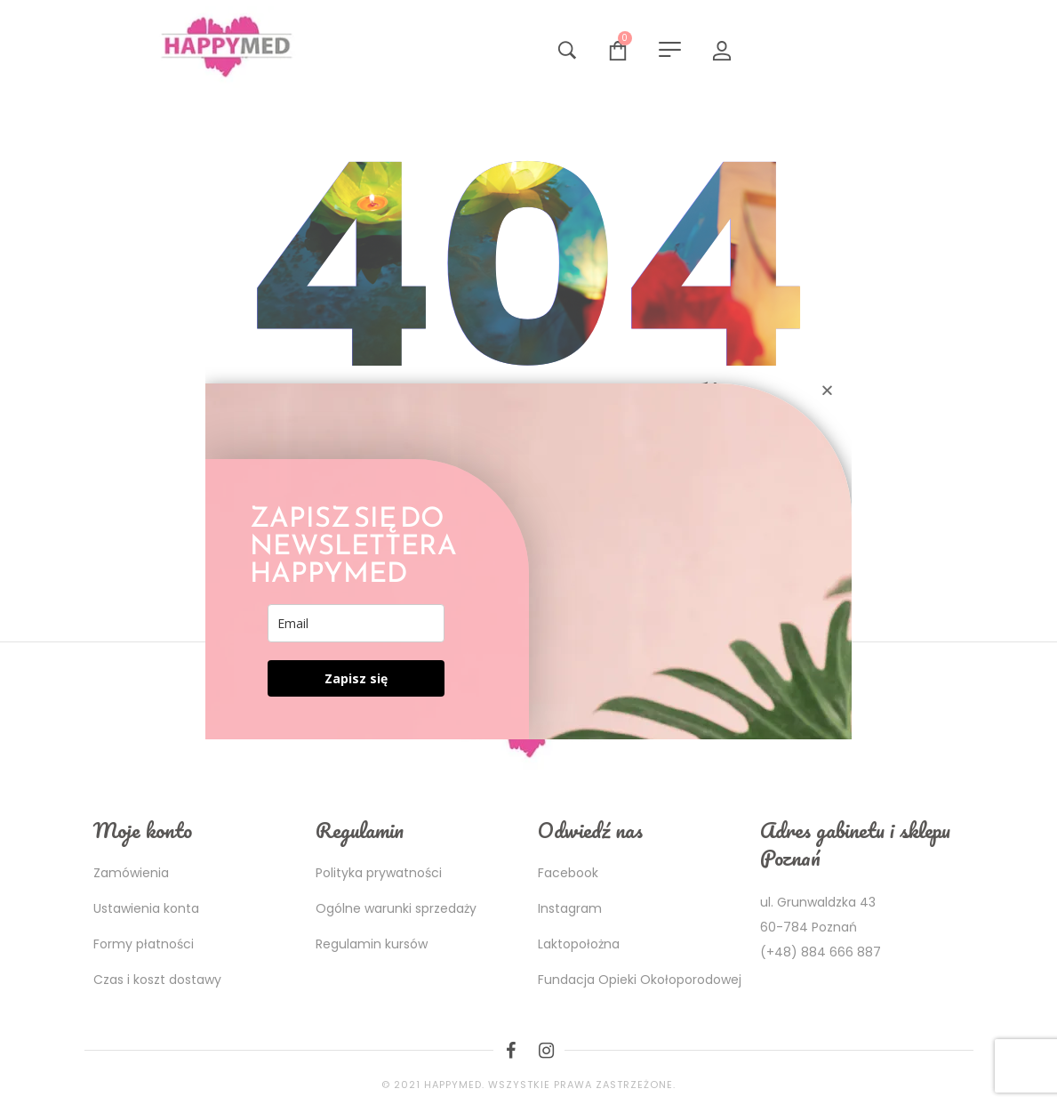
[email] (356, 623)
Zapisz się (356, 678)
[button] (827, 390)
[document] (528, 552)
